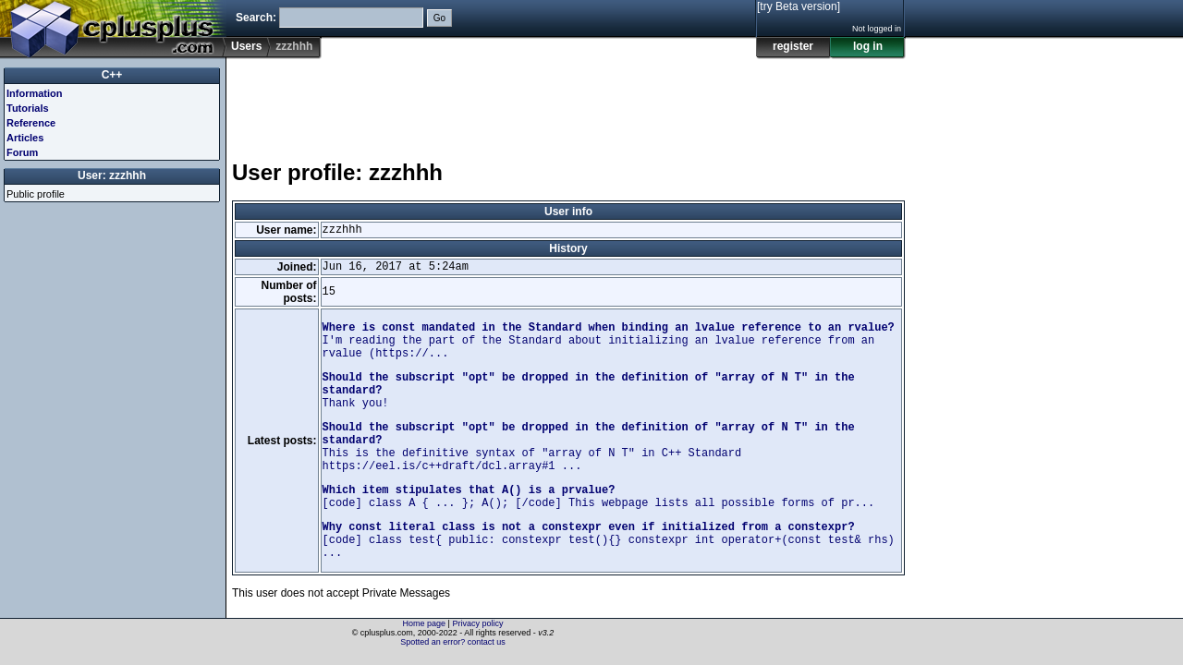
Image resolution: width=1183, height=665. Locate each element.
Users (246, 46)
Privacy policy (477, 623)
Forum (22, 152)
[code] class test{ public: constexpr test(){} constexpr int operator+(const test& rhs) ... (609, 540)
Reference (30, 122)
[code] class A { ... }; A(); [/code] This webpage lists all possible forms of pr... (599, 497)
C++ (112, 74)
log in (868, 46)
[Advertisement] (568, 100)
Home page (424, 623)
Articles (24, 137)
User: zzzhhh (112, 175)
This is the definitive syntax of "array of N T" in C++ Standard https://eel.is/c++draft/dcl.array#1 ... (589, 447)
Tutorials (27, 108)
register (793, 46)
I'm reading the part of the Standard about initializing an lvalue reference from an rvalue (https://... (609, 340)
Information (34, 93)
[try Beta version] (798, 6)
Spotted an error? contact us (453, 642)
